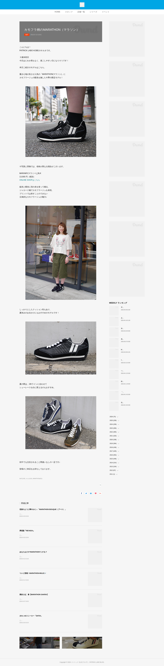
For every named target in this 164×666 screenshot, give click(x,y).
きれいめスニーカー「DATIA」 (31, 616)
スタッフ (69, 12)
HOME (57, 12)
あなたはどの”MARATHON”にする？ (33, 552)
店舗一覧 (81, 12)
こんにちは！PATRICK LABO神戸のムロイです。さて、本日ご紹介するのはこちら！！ (47, 535)
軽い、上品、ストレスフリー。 (131, 381)
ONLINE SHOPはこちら (29, 180)
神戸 (26, 35)
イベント (105, 12)
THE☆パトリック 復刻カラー (131, 360)
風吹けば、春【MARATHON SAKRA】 (34, 594)
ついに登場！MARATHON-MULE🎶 (32, 573)
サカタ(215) (29, 478)
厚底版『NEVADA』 (27, 531)
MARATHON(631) (37, 478)
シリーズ (93, 12)
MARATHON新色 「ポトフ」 (130, 349)
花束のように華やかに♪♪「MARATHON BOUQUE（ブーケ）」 (42, 509)
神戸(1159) (22, 478)
